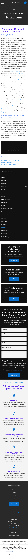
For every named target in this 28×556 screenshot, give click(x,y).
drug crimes (16, 84)
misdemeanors (14, 100)
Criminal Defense (14, 493)
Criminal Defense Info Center (8, 164)
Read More (14, 278)
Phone (3, 338)
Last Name (4, 333)
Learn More (14, 260)
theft (4, 110)
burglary (3, 112)
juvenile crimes (20, 73)
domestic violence (16, 80)
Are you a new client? (7, 347)
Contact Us (14, 503)
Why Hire (14, 499)
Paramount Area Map (6, 162)
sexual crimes (15, 108)
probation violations (6, 108)
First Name (4, 329)
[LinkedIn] (18, 512)
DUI (20, 96)
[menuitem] (14, 177)
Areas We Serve (14, 496)
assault (9, 80)
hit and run (11, 106)
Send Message (14, 375)
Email (3, 342)
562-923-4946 (14, 535)
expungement (19, 102)
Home (14, 490)
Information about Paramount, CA (10, 160)
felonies (22, 100)
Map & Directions (13, 528)
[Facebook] (10, 512)
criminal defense (15, 71)
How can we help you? (7, 352)
